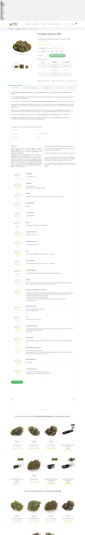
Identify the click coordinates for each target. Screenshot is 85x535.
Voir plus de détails (42, 22)
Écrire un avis (17, 363)
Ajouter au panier (57, 36)
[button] (44, 360)
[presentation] (12, 401)
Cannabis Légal (57, 145)
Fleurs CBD (28, 5)
